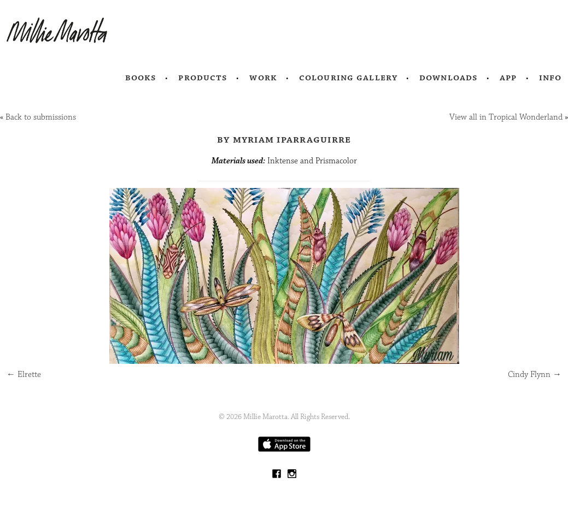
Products (202, 78)
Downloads (448, 78)
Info (550, 78)
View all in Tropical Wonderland (506, 117)
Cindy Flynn (534, 374)
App (508, 78)
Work (263, 78)
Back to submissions (40, 117)
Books (141, 78)
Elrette (24, 374)
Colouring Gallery (348, 78)
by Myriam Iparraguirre (284, 139)
